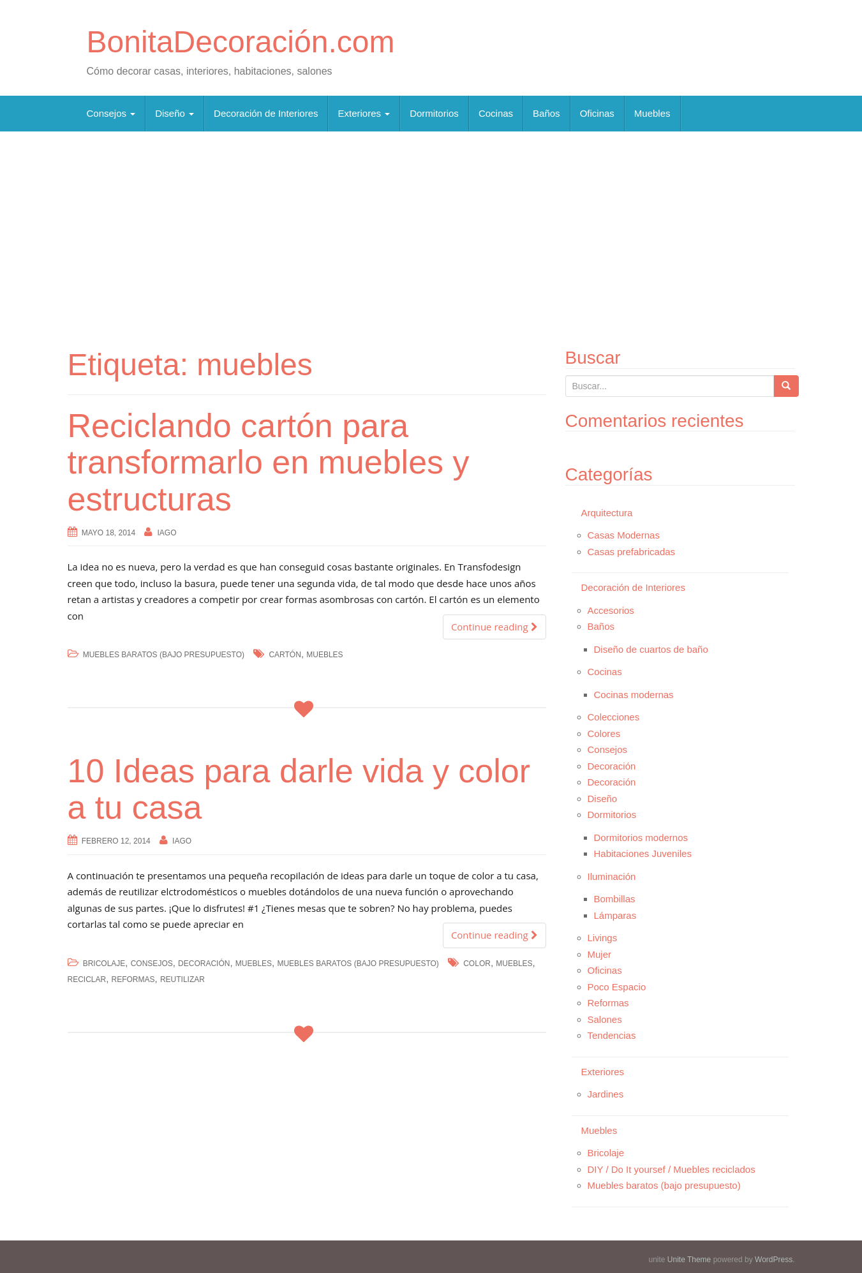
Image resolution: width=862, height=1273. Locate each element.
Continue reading (494, 626)
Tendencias (612, 1035)
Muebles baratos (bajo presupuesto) (163, 654)
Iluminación (612, 876)
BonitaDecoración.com (241, 42)
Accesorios (611, 610)
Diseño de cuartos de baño (651, 649)
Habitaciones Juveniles (643, 853)
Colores (604, 733)
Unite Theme (689, 1259)
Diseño (174, 113)
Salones (605, 1019)
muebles (324, 654)
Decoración (204, 963)
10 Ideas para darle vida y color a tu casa (299, 789)
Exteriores (364, 113)
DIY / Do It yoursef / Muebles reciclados (671, 1169)
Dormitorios (434, 113)
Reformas (608, 1002)
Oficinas (597, 113)
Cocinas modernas (634, 694)
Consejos (111, 113)
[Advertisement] (431, 233)
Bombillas (614, 898)
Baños (546, 113)
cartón (285, 654)
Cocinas (496, 113)
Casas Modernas (624, 535)
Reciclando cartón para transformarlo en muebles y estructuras (269, 462)
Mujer (600, 954)
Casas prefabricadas (632, 551)
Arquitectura (607, 512)
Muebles (652, 113)
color (477, 963)
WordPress (773, 1259)
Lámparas (615, 915)
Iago (167, 532)
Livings (603, 937)
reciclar (87, 979)
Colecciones (614, 716)
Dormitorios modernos (641, 837)
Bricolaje (104, 963)
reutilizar (182, 979)
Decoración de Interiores (266, 113)
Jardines (606, 1094)
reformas (133, 979)
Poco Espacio (617, 986)
